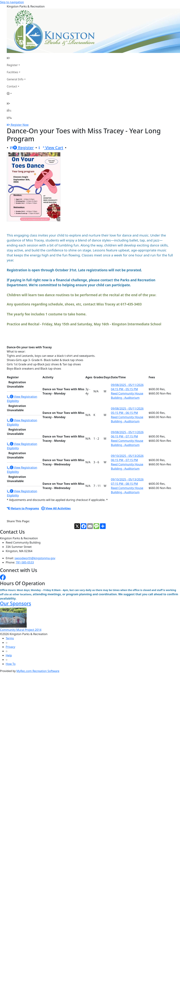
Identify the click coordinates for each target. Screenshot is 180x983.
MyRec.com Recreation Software (37, 671)
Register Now (19, 125)
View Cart (51, 147)
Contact (12, 86)
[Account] (16, 93)
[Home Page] (16, 57)
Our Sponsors (15, 603)
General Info (15, 79)
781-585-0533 (25, 562)
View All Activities (56, 508)
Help (9, 655)
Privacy (10, 647)
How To (10, 664)
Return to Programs (23, 508)
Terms (10, 638)
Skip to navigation (12, 2)
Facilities (12, 72)
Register (12, 65)
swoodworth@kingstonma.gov (35, 558)
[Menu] (9, 117)
